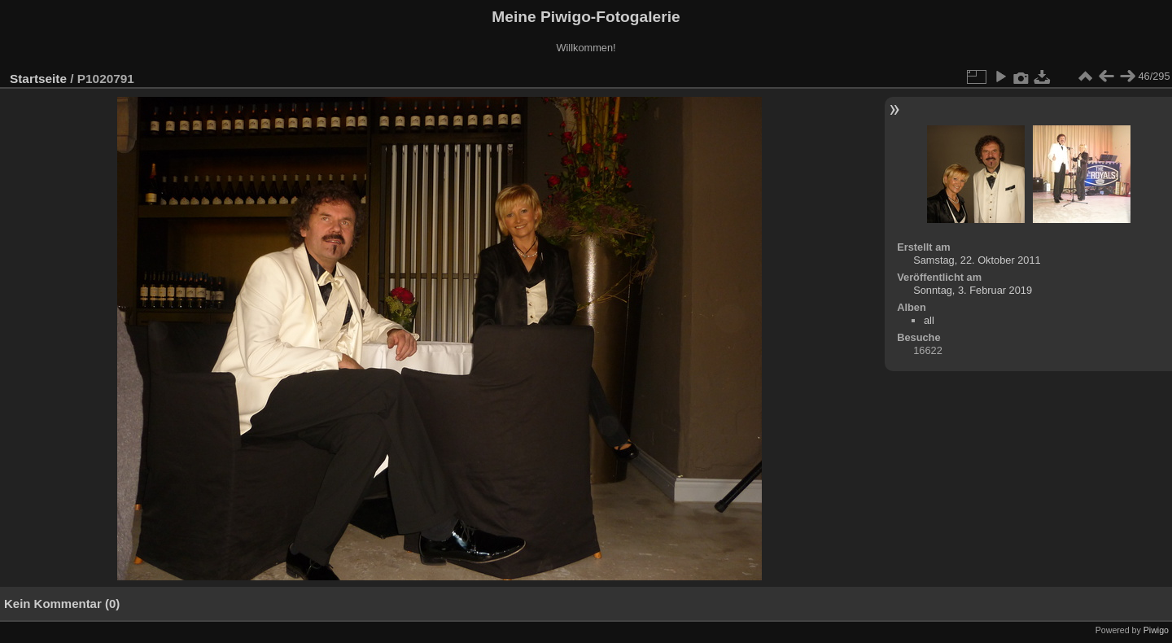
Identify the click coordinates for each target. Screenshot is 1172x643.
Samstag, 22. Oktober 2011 (977, 260)
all (929, 320)
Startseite (38, 78)
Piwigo (1156, 630)
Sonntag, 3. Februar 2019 (972, 290)
